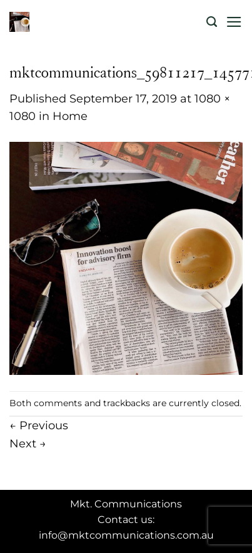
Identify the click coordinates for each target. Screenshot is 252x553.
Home (70, 115)
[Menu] (234, 22)
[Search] (211, 21)
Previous (38, 425)
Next (27, 443)
